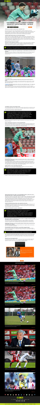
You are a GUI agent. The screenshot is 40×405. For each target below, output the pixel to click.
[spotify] (23, 401)
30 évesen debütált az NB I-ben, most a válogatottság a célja (19, 232)
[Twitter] (18, 401)
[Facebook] (16, 401)
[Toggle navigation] (35, 1)
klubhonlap (7, 84)
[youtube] (21, 401)
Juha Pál (15, 25)
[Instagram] (19, 401)
